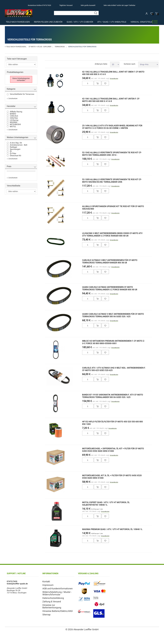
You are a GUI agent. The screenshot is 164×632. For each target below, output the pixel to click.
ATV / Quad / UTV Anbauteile (111, 22)
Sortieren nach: (130, 64)
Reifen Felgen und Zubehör (48, 22)
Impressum (47, 585)
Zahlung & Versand (50, 600)
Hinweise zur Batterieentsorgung (56, 603)
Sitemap (45, 610)
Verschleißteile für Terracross (82, 47)
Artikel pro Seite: (101, 64)
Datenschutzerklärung (51, 597)
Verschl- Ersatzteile (141, 22)
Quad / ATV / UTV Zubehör (80, 22)
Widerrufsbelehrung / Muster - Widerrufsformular (54, 592)
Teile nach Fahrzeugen (18, 22)
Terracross (60, 47)
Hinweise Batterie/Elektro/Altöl (55, 606)
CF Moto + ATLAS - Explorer (40, 47)
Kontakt (45, 581)
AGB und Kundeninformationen (55, 588)
